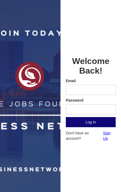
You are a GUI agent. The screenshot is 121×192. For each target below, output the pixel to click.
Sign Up (107, 136)
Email (71, 81)
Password (74, 100)
